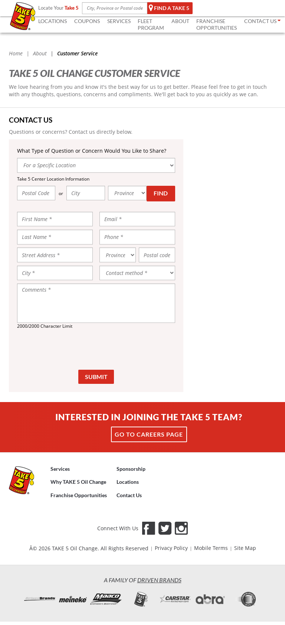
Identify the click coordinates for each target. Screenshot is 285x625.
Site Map (245, 547)
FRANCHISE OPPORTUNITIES (216, 24)
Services (60, 469)
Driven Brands (159, 579)
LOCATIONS (52, 21)
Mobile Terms (211, 547)
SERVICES (119, 21)
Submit (96, 376)
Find (161, 193)
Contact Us (129, 495)
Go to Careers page (149, 434)
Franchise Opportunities (78, 495)
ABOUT (180, 21)
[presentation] (96, 349)
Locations (128, 482)
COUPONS (87, 21)
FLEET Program (151, 24)
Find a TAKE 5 (169, 8)
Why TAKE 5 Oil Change (78, 482)
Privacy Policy (171, 547)
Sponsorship (131, 469)
